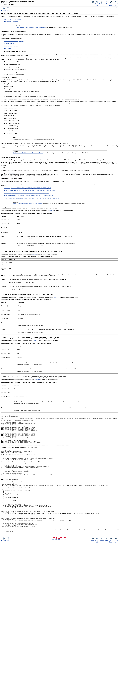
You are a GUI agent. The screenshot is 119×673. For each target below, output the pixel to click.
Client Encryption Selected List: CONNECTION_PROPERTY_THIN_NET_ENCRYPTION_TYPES (29, 190)
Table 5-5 (37, 379)
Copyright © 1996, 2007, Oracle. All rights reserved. (59, 556)
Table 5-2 (34, 254)
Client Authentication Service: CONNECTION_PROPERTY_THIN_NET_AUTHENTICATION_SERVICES (31, 198)
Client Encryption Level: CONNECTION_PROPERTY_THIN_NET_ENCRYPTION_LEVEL (27, 188)
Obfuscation (7, 48)
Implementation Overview (11, 46)
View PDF (116, 7)
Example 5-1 (52, 448)
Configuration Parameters (11, 21)
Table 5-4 (35, 340)
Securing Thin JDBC (9, 43)
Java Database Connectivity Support (13, 41)
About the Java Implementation (12, 19)
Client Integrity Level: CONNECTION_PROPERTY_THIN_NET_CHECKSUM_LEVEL (26, 193)
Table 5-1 (51, 210)
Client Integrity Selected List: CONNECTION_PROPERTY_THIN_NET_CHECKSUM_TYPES (28, 195)
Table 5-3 (56, 297)
